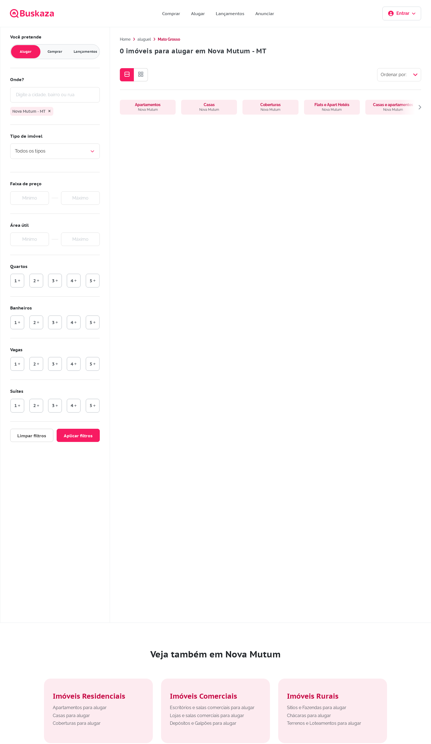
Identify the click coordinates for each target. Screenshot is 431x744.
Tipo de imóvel (26, 136)
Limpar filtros (31, 435)
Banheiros (21, 307)
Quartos (18, 266)
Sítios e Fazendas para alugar (316, 707)
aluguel (144, 39)
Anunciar (264, 13)
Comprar (171, 13)
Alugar (198, 13)
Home (125, 39)
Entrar (401, 13)
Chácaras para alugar (309, 715)
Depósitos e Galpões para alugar (203, 723)
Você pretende (26, 36)
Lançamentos (230, 13)
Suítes (16, 391)
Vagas (16, 349)
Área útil (19, 225)
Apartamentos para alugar (80, 707)
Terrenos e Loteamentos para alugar (324, 723)
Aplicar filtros (78, 435)
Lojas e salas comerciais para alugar (207, 715)
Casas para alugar (71, 715)
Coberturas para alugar (77, 723)
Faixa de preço (26, 183)
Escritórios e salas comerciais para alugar (212, 707)
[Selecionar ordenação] (399, 74)
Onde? (17, 79)
